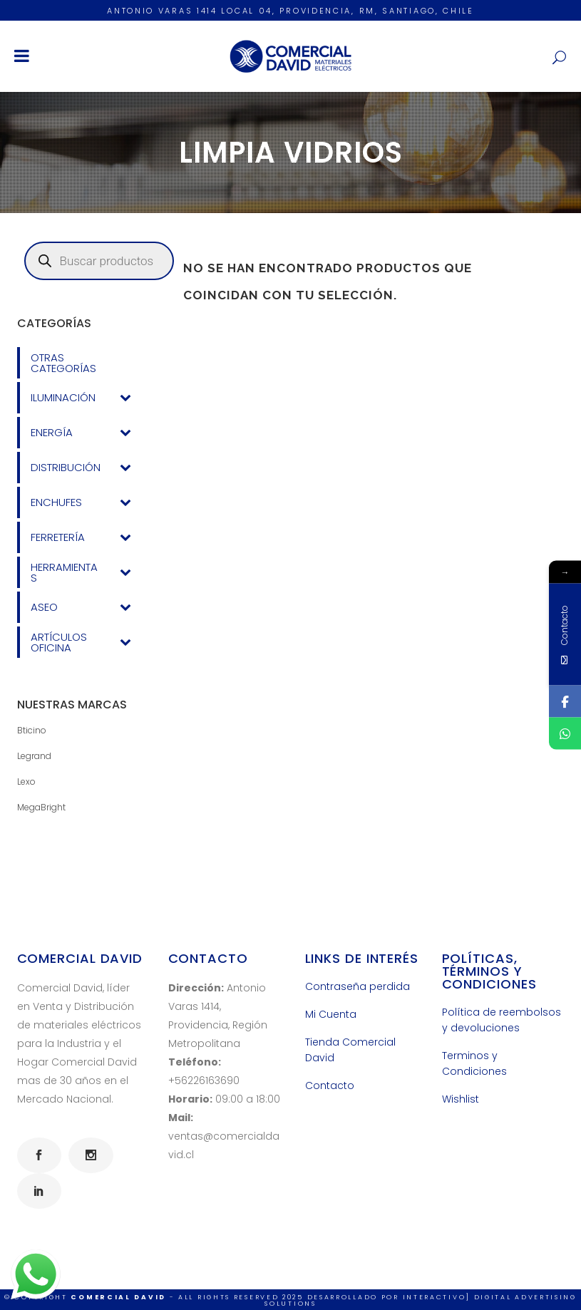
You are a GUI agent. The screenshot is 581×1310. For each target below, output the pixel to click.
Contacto (329, 1085)
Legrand (34, 756)
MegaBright (41, 807)
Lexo (26, 781)
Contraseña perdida (357, 986)
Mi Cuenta (330, 1014)
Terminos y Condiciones (474, 1063)
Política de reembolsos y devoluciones (501, 1020)
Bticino (31, 730)
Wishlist (460, 1099)
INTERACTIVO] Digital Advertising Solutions (420, 1300)
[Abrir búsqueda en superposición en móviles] (99, 260)
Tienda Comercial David (350, 1050)
